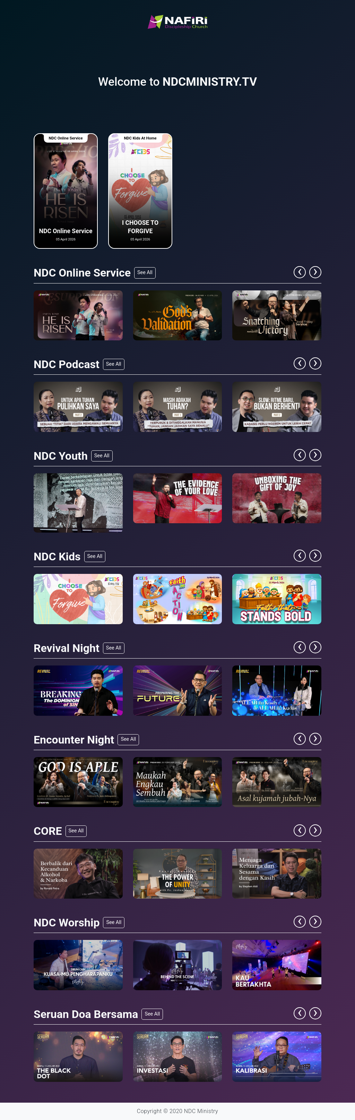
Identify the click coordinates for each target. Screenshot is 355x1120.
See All (145, 272)
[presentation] (301, 272)
